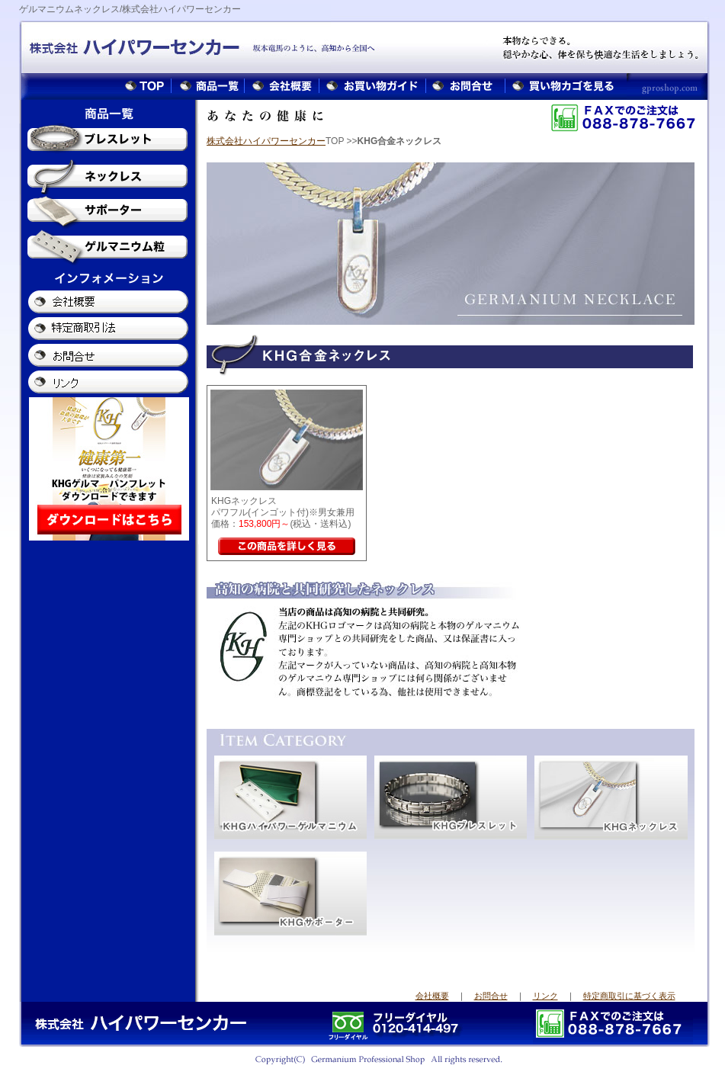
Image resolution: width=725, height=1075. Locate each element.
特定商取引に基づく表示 (629, 995)
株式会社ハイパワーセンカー (266, 141)
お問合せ (491, 995)
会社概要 (432, 995)
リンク (545, 995)
